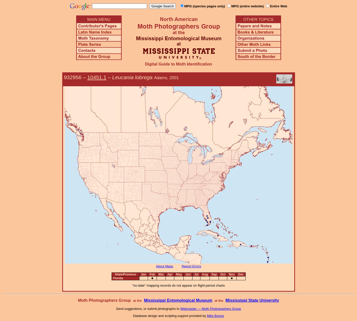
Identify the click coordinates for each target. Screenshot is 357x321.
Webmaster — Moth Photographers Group (210, 309)
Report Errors (191, 266)
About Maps (164, 266)
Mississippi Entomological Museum (178, 300)
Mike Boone (215, 316)
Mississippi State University (252, 300)
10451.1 (96, 77)
